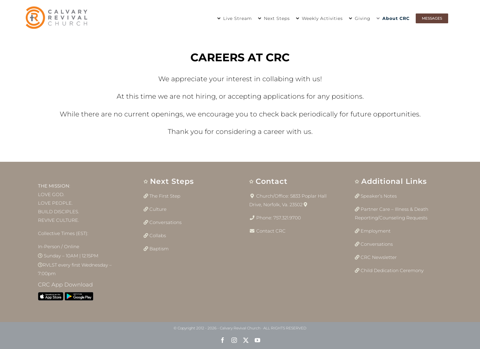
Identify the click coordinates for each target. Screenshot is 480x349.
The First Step (164, 196)
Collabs (157, 235)
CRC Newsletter (379, 257)
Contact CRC (271, 231)
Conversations (165, 222)
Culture (158, 209)
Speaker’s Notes (379, 196)
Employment (376, 231)
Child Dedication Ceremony (392, 270)
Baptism (159, 249)
